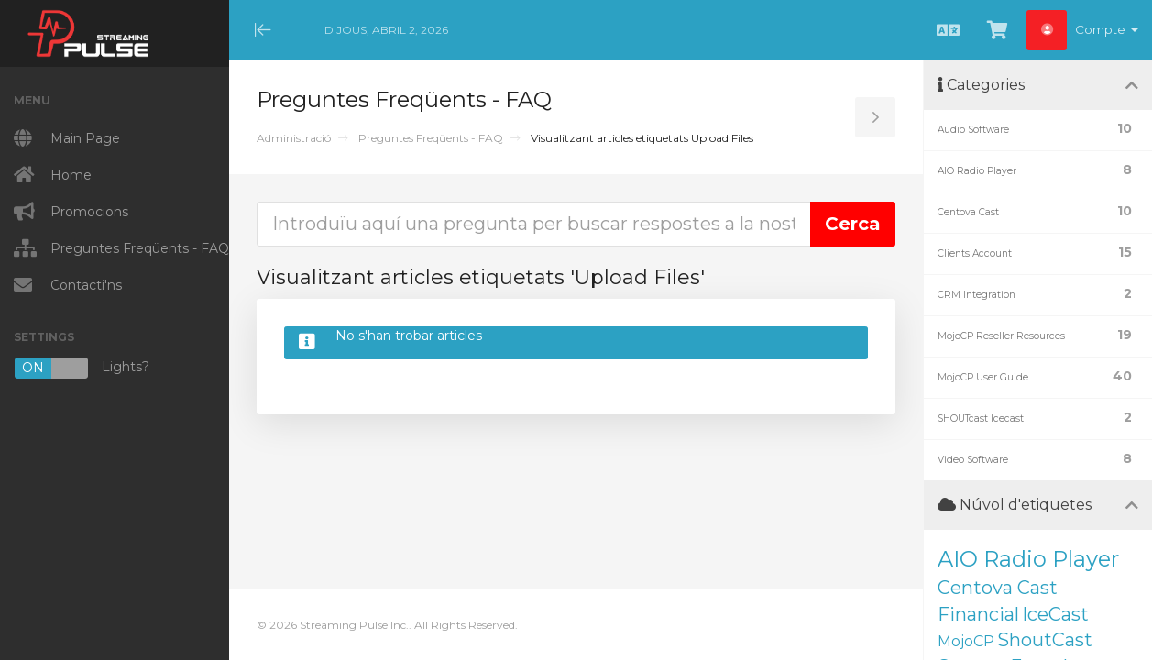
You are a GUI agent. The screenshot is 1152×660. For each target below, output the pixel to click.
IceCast (1055, 614)
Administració (294, 138)
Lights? (81, 368)
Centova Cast (998, 588)
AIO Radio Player (1028, 558)
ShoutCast (1044, 640)
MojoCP (966, 641)
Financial (978, 614)
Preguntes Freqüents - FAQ (430, 138)
